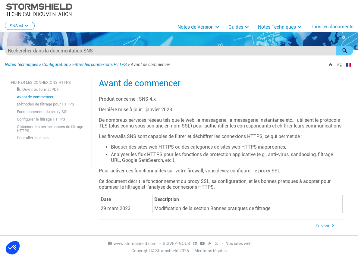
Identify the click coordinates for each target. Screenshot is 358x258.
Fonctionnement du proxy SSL (42, 111)
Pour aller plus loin (33, 138)
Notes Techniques (277, 27)
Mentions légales (210, 250)
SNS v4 (20, 26)
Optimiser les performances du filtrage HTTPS (50, 128)
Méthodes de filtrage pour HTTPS (45, 104)
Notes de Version (195, 27)
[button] (344, 50)
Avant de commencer (35, 97)
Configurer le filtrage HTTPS (41, 119)
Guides (235, 27)
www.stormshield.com (131, 243)
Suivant (322, 226)
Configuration (55, 64)
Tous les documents (332, 27)
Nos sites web (238, 243)
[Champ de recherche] (179, 50)
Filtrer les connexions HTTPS (99, 64)
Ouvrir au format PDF (40, 89)
